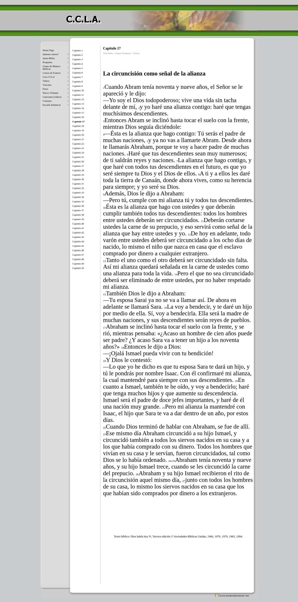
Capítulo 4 (77, 63)
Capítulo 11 (78, 94)
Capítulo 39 (78, 219)
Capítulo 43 (78, 237)
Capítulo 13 (78, 103)
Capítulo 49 (78, 263)
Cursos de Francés (52, 73)
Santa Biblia (49, 58)
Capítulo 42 (78, 232)
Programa (47, 62)
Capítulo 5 (77, 68)
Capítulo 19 (78, 130)
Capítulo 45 (78, 245)
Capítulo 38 (78, 214)
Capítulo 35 (78, 201)
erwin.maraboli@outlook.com (234, 595)
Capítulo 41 (78, 228)
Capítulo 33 (78, 192)
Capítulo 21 (78, 139)
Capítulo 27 (78, 166)
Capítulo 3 (77, 59)
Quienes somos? (51, 54)
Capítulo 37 (78, 210)
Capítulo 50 (78, 268)
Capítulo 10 (78, 90)
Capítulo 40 (78, 223)
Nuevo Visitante (50, 92)
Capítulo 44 (78, 241)
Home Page (48, 50)
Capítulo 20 (78, 134)
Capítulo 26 (78, 161)
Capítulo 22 (78, 143)
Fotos (45, 88)
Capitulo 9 (77, 86)
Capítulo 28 (78, 170)
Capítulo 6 (77, 72)
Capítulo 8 (77, 81)
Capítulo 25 (78, 157)
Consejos (47, 100)
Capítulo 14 (78, 108)
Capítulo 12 (78, 99)
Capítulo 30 (78, 179)
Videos (46, 80)
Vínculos (47, 84)
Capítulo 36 (78, 206)
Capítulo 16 (78, 117)
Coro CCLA (49, 76)
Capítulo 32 (78, 188)
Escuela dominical (52, 104)
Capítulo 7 (77, 77)
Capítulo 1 (77, 50)
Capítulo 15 (78, 112)
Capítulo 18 (78, 126)
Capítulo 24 (78, 152)
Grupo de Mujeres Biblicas (51, 67)
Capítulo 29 (78, 174)
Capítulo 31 (78, 183)
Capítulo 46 (78, 250)
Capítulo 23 (78, 148)
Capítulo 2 (77, 55)
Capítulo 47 (78, 254)
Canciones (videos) (52, 96)
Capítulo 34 (78, 197)
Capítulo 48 (78, 259)
